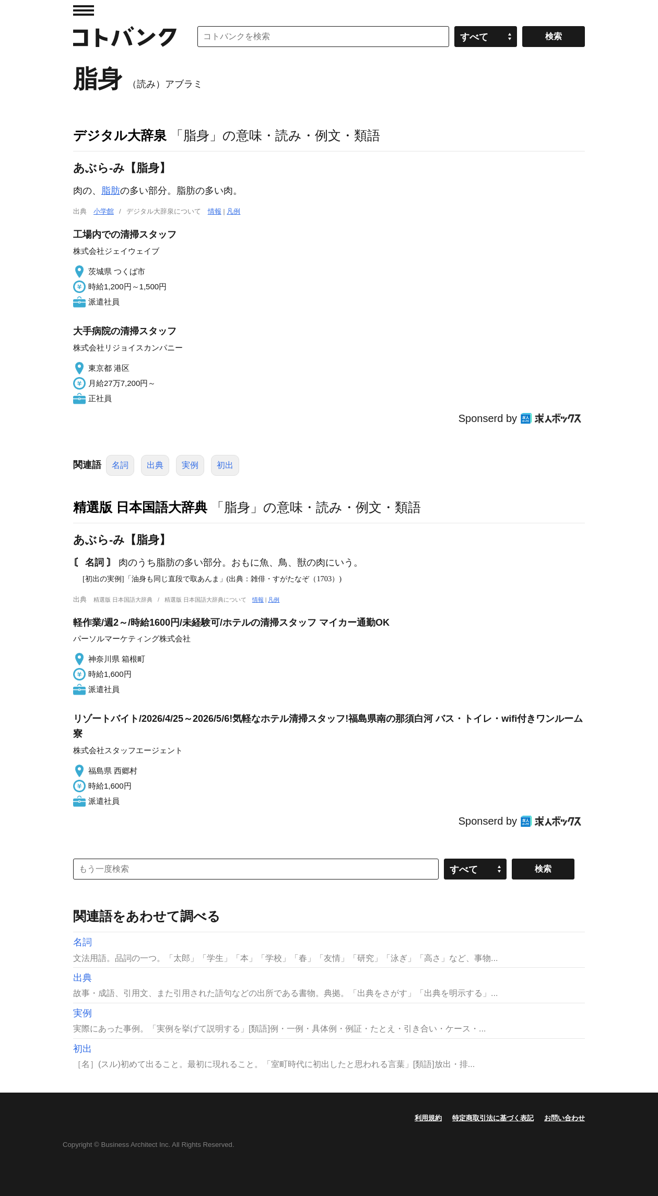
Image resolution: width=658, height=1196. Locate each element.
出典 (155, 465)
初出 (225, 465)
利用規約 (428, 1118)
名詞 (120, 465)
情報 (214, 211)
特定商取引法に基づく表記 (493, 1118)
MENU (83, 10)
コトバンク (125, 36)
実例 (190, 465)
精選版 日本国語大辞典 (140, 507)
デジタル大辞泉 (120, 135)
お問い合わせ (564, 1118)
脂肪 (110, 190)
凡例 (233, 211)
